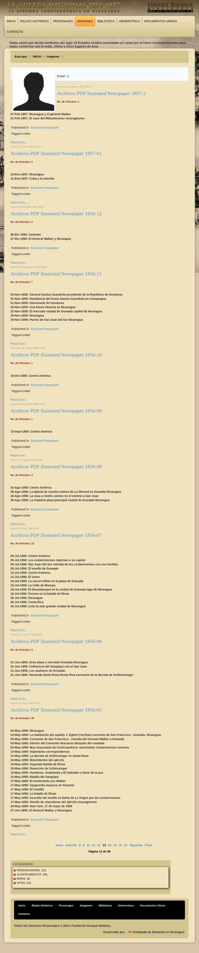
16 (120, 845)
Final (148, 845)
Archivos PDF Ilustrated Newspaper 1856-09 (56, 410)
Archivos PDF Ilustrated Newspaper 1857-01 (56, 153)
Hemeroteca (129, 21)
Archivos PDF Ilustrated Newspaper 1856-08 (56, 466)
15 (115, 845)
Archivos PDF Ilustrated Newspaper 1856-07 (56, 535)
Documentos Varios (160, 21)
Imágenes (85, 21)
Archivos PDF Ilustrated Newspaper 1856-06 (56, 641)
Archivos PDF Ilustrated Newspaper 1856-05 (56, 710)
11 (93, 845)
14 (109, 845)
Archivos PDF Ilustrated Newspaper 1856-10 (56, 354)
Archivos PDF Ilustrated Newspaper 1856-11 (56, 273)
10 (88, 845)
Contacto (15, 31)
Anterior (71, 845)
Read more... (19, 142)
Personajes (63, 21)
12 (99, 845)
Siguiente (136, 845)
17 (126, 845)
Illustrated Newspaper (44, 127)
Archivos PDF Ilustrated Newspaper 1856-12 (56, 213)
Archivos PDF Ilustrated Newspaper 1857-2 (101, 93)
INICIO (37, 56)
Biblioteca (106, 21)
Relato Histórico (34, 21)
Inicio (11, 21)
